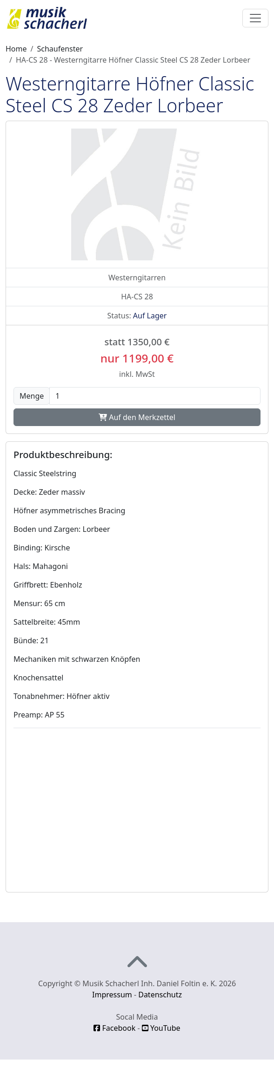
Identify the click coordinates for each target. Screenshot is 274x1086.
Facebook (114, 1028)
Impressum (112, 994)
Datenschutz (160, 994)
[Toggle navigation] (255, 18)
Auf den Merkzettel (137, 417)
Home (16, 49)
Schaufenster (60, 49)
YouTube (161, 1028)
